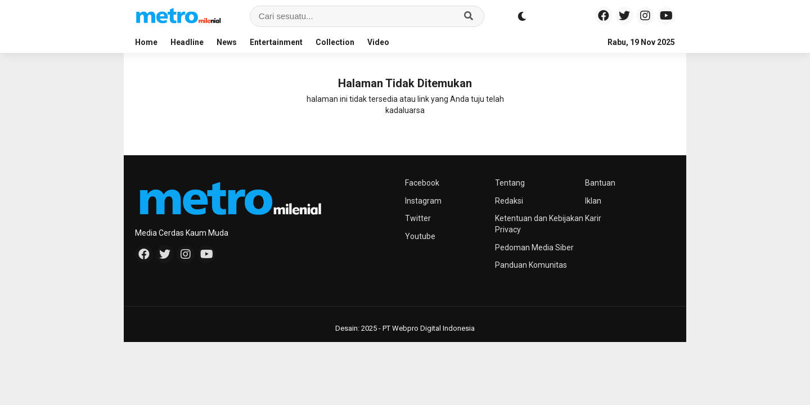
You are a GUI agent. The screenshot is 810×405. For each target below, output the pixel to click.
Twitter (418, 218)
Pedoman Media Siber (534, 247)
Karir (593, 218)
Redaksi (509, 200)
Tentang (510, 182)
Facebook (422, 182)
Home (146, 42)
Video (378, 42)
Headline (187, 42)
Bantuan (600, 182)
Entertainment (276, 42)
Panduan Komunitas (531, 264)
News (227, 42)
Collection (335, 42)
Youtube (420, 236)
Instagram (423, 200)
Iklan (593, 200)
